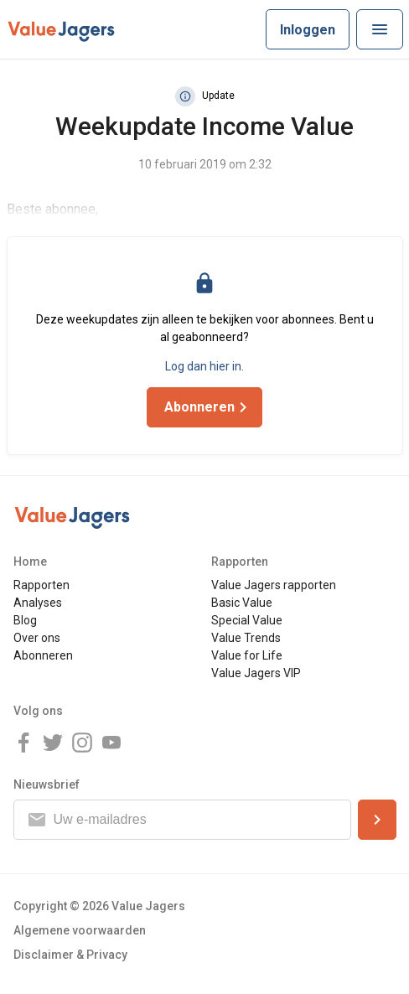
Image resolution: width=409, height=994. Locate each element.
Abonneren (43, 655)
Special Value (246, 620)
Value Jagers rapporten (273, 585)
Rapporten (41, 585)
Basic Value (241, 602)
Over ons (36, 638)
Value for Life (246, 655)
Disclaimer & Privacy (70, 954)
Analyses (37, 602)
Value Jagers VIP (256, 673)
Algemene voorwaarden (79, 930)
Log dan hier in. (204, 366)
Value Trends (246, 638)
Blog (25, 620)
